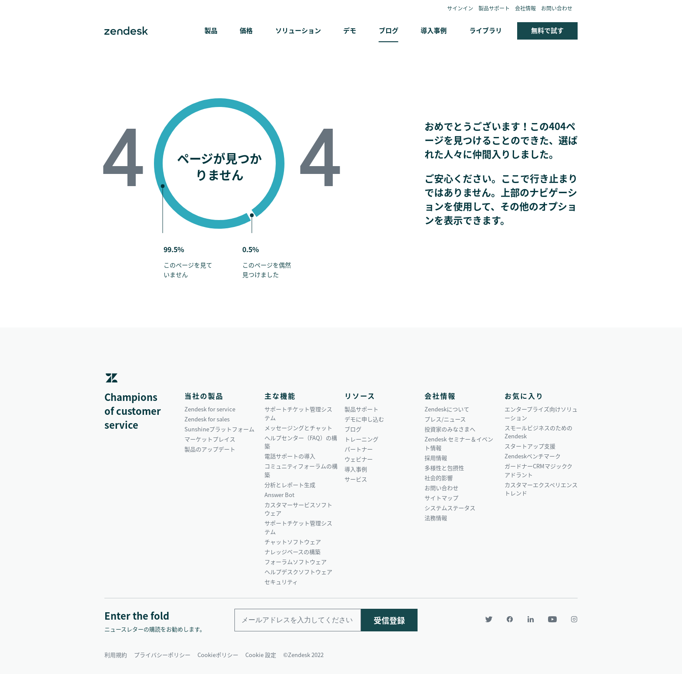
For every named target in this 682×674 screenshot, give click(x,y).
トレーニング (361, 439)
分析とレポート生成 (289, 484)
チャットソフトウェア (292, 541)
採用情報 (436, 458)
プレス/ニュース (445, 419)
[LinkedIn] (530, 619)
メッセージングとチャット (298, 428)
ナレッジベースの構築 (292, 551)
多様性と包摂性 (444, 468)
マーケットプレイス (209, 439)
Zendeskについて (447, 409)
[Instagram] (571, 619)
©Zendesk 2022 (303, 655)
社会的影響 (439, 478)
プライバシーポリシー (162, 655)
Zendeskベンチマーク (533, 456)
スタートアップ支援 (530, 446)
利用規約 (115, 655)
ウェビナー (358, 459)
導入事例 (434, 30)
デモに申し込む (364, 419)
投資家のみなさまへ (450, 429)
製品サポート (494, 8)
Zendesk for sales (207, 419)
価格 (246, 30)
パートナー (358, 449)
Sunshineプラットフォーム (219, 429)
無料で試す (547, 30)
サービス (355, 479)
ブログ (388, 30)
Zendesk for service (209, 409)
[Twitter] (488, 619)
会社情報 (525, 8)
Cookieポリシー (217, 655)
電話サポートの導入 (289, 456)
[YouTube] (552, 619)
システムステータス (450, 508)
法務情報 (436, 518)
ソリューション (298, 30)
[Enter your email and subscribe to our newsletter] (297, 620)
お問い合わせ (556, 8)
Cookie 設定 (260, 655)
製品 (210, 30)
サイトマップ (441, 498)
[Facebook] (509, 619)
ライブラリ (485, 30)
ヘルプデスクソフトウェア (298, 571)
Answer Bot (279, 494)
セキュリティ (281, 581)
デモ (349, 30)
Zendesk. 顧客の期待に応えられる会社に (126, 31)
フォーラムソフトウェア (295, 561)
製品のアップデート (209, 449)
